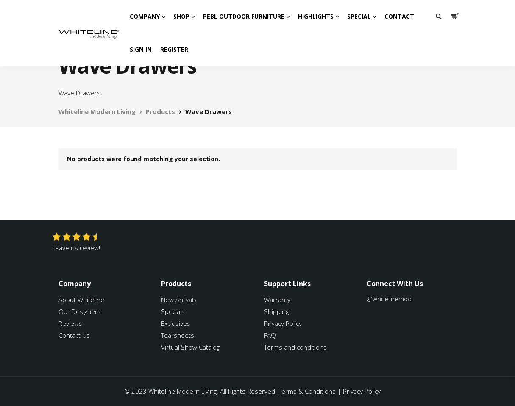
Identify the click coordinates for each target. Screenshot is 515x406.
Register (174, 49)
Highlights (316, 16)
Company (145, 16)
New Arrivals (179, 299)
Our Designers (79, 311)
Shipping (276, 311)
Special (359, 16)
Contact (399, 16)
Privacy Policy (283, 323)
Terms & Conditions (307, 391)
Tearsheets (177, 335)
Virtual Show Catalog (191, 347)
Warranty (278, 299)
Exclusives (175, 323)
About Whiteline (81, 299)
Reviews (70, 323)
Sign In (141, 49)
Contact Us (74, 335)
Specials (173, 311)
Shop (181, 16)
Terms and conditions (295, 347)
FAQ (270, 335)
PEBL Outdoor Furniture (243, 16)
